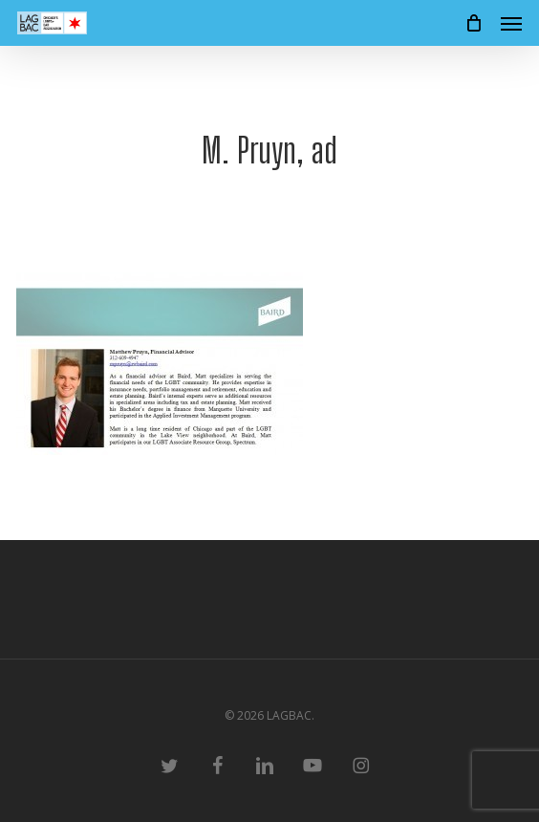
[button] (511, 22)
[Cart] (473, 22)
